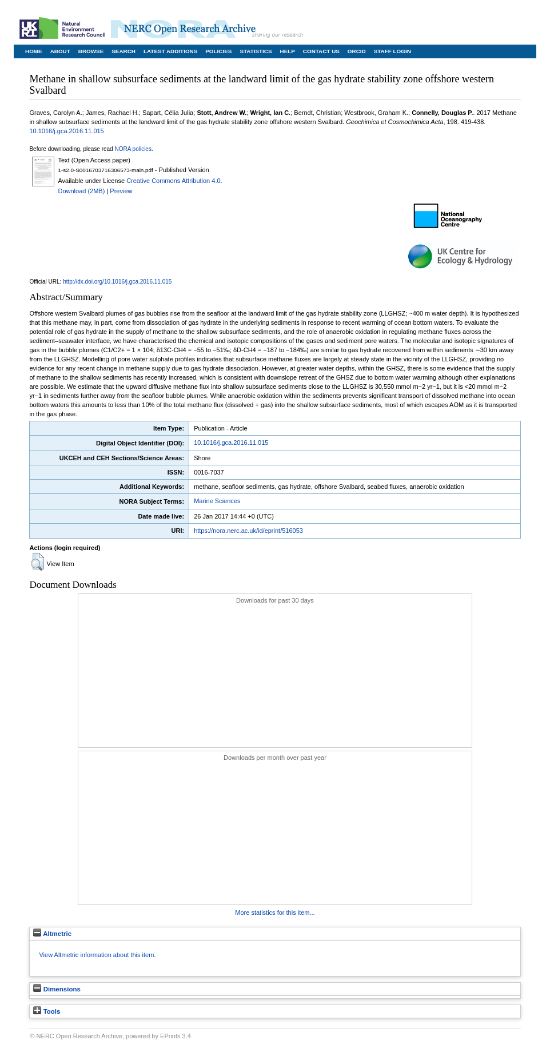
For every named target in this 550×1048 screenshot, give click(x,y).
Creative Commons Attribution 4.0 (173, 180)
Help (287, 51)
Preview (121, 191)
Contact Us (321, 51)
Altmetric (52, 933)
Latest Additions (170, 51)
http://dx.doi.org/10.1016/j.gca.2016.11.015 (117, 281)
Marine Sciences (217, 500)
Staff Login (392, 51)
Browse (90, 51)
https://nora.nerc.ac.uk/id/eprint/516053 (248, 530)
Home (33, 51)
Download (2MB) (81, 191)
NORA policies (132, 149)
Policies (218, 51)
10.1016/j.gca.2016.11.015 (66, 130)
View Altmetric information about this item (96, 954)
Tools (46, 1011)
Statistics (256, 51)
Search (123, 51)
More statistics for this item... (274, 912)
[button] (37, 562)
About (60, 51)
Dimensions (56, 989)
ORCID (357, 51)
